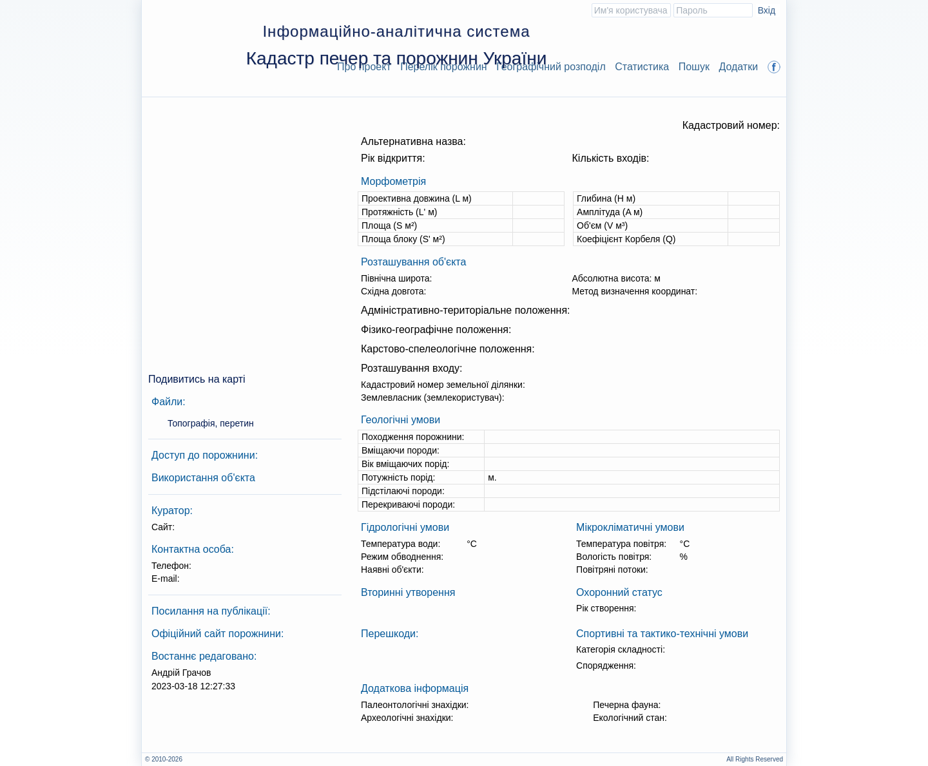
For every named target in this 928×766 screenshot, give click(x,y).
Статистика (642, 66)
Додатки (738, 66)
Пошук (694, 66)
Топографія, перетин (211, 423)
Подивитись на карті (197, 379)
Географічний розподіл (551, 66)
